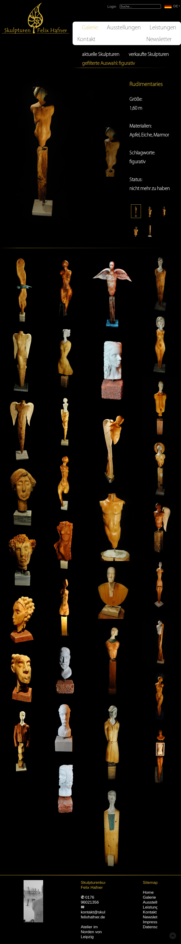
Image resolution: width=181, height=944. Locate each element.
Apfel (134, 135)
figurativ (137, 161)
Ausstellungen (124, 27)
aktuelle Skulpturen (100, 54)
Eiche (146, 135)
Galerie (90, 27)
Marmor (161, 135)
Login (111, 6)
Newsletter (159, 39)
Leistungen (163, 27)
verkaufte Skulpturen (149, 54)
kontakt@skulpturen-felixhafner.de (99, 914)
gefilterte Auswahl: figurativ (108, 63)
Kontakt (86, 39)
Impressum (153, 922)
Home (148, 892)
